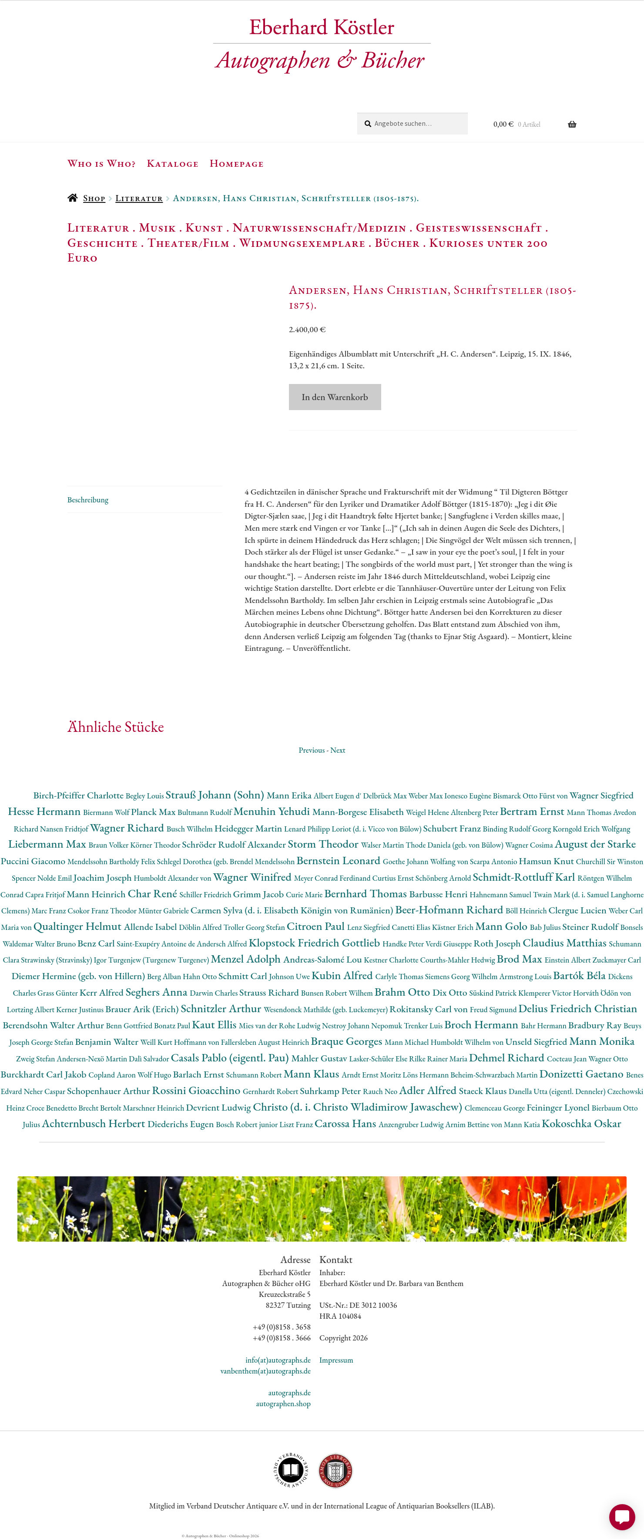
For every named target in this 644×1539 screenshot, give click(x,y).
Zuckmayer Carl (616, 960)
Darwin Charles (214, 993)
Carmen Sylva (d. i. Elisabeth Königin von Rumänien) (293, 910)
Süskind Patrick (493, 993)
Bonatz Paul (173, 1025)
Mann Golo (502, 925)
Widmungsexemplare (302, 242)
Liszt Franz (297, 1124)
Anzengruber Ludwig (412, 1124)
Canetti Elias (412, 927)
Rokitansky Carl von (429, 1009)
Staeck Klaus (484, 1090)
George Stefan (53, 1042)
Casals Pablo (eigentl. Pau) (231, 1057)
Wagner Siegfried (602, 795)
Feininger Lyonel (559, 1107)
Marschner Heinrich (154, 1108)
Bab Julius (546, 927)
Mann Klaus (312, 1073)
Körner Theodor (156, 845)
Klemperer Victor (545, 993)
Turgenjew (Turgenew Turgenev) (159, 960)
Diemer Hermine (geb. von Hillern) (79, 976)
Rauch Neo (381, 1091)
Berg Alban (165, 976)
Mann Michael (407, 1042)
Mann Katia (523, 1124)
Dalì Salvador (150, 1059)
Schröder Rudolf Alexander (235, 844)
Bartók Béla (580, 975)
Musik (157, 227)
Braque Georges (348, 1040)
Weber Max (426, 796)
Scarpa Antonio (494, 861)
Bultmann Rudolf (205, 812)
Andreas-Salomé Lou (323, 959)
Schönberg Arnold (444, 878)
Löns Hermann (426, 1075)
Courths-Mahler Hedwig (458, 960)
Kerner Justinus (80, 1009)
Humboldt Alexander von (173, 878)
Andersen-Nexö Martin (93, 1059)
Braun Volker (109, 845)
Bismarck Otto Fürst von (531, 796)
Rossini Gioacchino (197, 1090)
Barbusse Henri (439, 894)
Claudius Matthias (566, 942)
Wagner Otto (608, 1059)
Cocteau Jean (567, 1059)
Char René (153, 893)
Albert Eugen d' (338, 796)
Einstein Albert (568, 960)
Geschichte (102, 242)
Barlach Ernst (199, 1074)
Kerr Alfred (103, 992)
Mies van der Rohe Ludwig (280, 1025)
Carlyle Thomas (400, 976)
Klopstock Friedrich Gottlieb (315, 942)
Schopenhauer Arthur (109, 1090)
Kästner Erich (453, 927)
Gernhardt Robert (271, 1091)
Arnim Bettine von (474, 1124)
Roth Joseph (498, 943)
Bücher (397, 242)
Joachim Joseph (104, 877)
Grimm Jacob (259, 894)
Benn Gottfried (130, 1025)
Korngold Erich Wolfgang (592, 829)
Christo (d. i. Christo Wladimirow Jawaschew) (359, 1106)
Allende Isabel (151, 926)
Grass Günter (58, 993)
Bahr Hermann (544, 1025)
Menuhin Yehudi (272, 810)
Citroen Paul (317, 925)
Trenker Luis (424, 1025)
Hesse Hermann (45, 810)
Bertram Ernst (533, 810)
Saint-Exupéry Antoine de (157, 944)
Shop (94, 198)
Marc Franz (49, 911)
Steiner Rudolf (591, 926)
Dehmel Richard (508, 1057)
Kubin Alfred (344, 975)
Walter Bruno (56, 944)
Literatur (139, 198)
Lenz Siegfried (369, 927)
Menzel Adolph (247, 958)
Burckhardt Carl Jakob (44, 1074)
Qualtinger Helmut (79, 925)
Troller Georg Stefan (255, 927)
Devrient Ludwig (219, 1107)
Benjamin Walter (107, 1041)
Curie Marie (305, 894)
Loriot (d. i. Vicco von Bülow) (377, 829)
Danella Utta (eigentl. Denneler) (558, 1091)
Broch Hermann (482, 1024)
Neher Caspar (45, 1091)
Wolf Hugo (155, 1075)
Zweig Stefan (36, 1059)
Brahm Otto (404, 991)
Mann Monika (601, 1040)
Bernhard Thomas (366, 893)
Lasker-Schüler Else (379, 1059)
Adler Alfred (429, 1090)
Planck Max (154, 811)
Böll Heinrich (527, 911)
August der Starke (595, 843)
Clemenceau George (496, 1108)
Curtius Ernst (393, 878)
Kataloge (173, 163)
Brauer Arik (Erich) (143, 1009)
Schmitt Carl (243, 976)
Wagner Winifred (253, 876)
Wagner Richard (128, 827)
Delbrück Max (385, 796)
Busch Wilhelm (191, 829)
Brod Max (521, 958)
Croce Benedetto (52, 1108)
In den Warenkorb (335, 397)
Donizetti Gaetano (583, 1073)
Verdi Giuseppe (449, 944)
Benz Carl (97, 943)
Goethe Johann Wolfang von (426, 861)
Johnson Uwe (290, 976)
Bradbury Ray (596, 1025)
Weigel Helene (428, 812)
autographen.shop (283, 1403)
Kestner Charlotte (392, 960)
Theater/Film (188, 242)
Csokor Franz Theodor (102, 911)
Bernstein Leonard (339, 860)
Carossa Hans (347, 1123)
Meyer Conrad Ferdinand (333, 878)
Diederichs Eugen (182, 1124)
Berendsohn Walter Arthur (54, 1025)
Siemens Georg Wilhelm (462, 976)
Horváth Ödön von (602, 993)
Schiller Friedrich (206, 894)
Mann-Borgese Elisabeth (359, 811)
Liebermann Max (48, 843)
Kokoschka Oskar (581, 1123)
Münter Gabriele (164, 911)
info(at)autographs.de (278, 1360)
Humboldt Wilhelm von (467, 1042)
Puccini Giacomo (33, 861)
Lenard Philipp (308, 829)
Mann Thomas (590, 812)
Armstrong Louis (526, 976)
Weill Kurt (157, 1042)
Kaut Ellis (215, 1024)
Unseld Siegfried (537, 1041)
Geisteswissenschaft (479, 227)
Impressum (336, 1360)
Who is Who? (101, 163)
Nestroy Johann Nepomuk (363, 1025)
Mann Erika (290, 795)
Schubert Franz (453, 828)
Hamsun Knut (547, 861)
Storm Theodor (324, 843)
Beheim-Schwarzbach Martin (494, 1075)
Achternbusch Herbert (95, 1123)
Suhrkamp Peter (331, 1090)
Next (337, 750)
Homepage (237, 163)
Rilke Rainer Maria (439, 1059)
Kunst (204, 227)
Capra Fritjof (46, 894)
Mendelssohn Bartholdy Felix (112, 861)
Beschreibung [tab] (87, 500)
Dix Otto (451, 992)
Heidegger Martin (249, 828)
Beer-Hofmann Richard (450, 909)
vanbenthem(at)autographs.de (265, 1371)
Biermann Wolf (107, 812)
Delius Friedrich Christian (577, 1008)
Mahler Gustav (320, 1058)
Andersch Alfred (222, 944)
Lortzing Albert (32, 1009)
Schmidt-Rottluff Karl (525, 876)
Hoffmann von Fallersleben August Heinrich (242, 1042)
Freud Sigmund (494, 1009)
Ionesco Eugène (468, 796)
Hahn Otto (200, 976)
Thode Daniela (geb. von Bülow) (455, 845)
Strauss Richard (270, 992)
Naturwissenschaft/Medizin (319, 227)
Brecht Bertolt (100, 1108)
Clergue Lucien (579, 910)
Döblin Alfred (201, 927)
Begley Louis (146, 796)
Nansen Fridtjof (65, 829)
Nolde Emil (55, 878)
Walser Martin (383, 845)
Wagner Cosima (530, 845)
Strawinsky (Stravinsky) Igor (64, 960)
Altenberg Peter (475, 812)
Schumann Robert (254, 1075)
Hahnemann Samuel (501, 894)
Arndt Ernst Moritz (372, 1075)
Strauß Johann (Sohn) (215, 794)
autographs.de (289, 1392)
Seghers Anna (158, 991)
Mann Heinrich (97, 894)
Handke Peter (404, 944)
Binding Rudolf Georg (518, 829)
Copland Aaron (113, 1075)
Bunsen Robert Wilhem (338, 993)
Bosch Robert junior (247, 1124)
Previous (312, 750)
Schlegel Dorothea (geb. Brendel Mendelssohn (227, 861)
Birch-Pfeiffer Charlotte (79, 795)
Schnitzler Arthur (222, 1008)
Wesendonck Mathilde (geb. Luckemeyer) (326, 1009)
